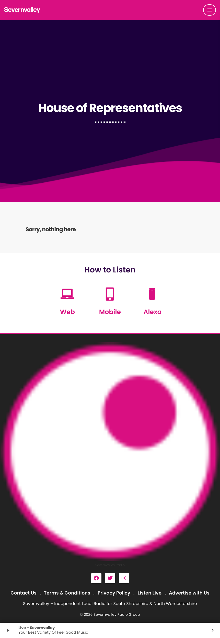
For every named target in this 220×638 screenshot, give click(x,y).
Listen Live (150, 593)
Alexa (153, 311)
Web (67, 311)
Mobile (110, 311)
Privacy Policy (114, 593)
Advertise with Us (189, 593)
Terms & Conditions (67, 593)
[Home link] (22, 10)
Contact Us (23, 593)
